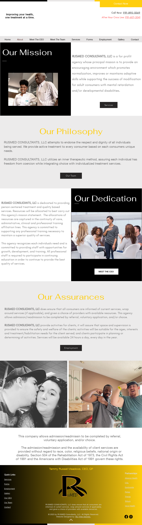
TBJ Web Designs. (83, 516)
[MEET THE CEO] (106, 272)
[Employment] (71, 348)
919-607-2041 (132, 17)
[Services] (109, 105)
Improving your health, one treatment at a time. (19, 16)
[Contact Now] (121, 3)
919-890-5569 (131, 12)
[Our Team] (71, 176)
